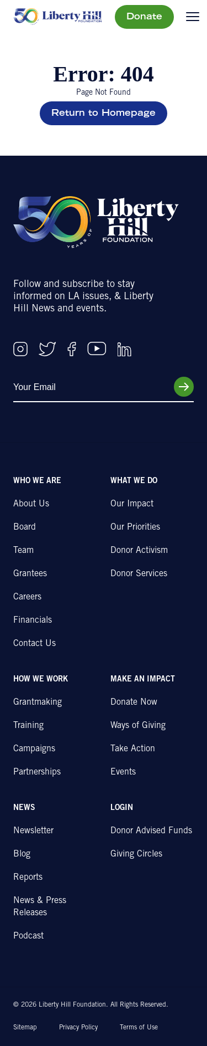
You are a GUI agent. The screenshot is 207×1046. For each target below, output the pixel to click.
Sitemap (25, 1027)
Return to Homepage (103, 113)
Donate (144, 17)
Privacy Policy (78, 1027)
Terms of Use (139, 1027)
